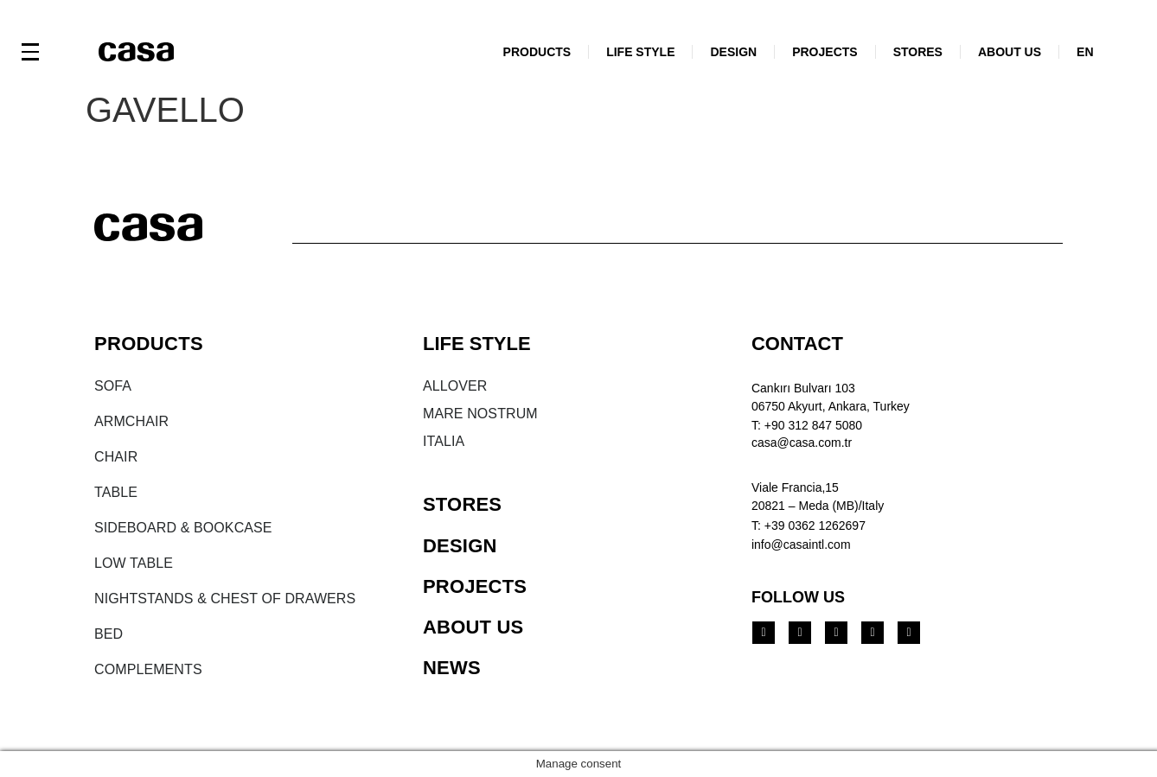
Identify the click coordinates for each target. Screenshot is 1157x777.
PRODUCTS (537, 52)
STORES (918, 52)
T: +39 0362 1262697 (808, 525)
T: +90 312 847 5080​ (806, 425)
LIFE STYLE (640, 52)
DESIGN (733, 52)
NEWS (452, 667)
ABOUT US (1009, 52)
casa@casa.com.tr (801, 442)
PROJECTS (824, 52)
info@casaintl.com (801, 544)
